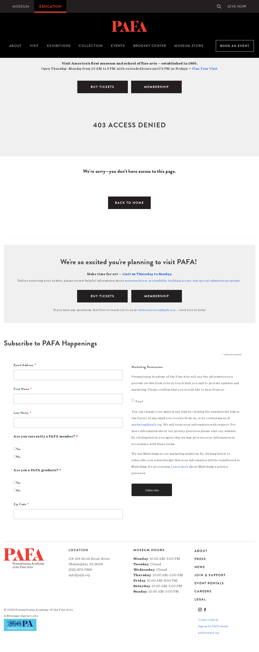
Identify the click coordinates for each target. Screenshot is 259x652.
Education (50, 6)
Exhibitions (59, 45)
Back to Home (129, 202)
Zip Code (21, 504)
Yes (18, 449)
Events (118, 45)
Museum (21, 6)
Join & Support (210, 575)
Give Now (236, 6)
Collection (91, 45)
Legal (200, 599)
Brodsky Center (149, 45)
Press (200, 559)
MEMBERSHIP (156, 87)
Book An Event (234, 46)
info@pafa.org (79, 575)
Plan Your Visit (205, 68)
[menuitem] (20, 6)
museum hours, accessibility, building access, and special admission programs (182, 280)
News (199, 567)
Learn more (179, 466)
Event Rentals (209, 583)
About (15, 45)
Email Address (25, 365)
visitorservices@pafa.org (156, 310)
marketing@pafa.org (147, 424)
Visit (34, 45)
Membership (156, 296)
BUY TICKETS (102, 87)
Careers (203, 591)
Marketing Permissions (147, 367)
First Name (23, 389)
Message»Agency (19, 615)
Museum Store (188, 45)
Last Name (22, 413)
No (18, 456)
